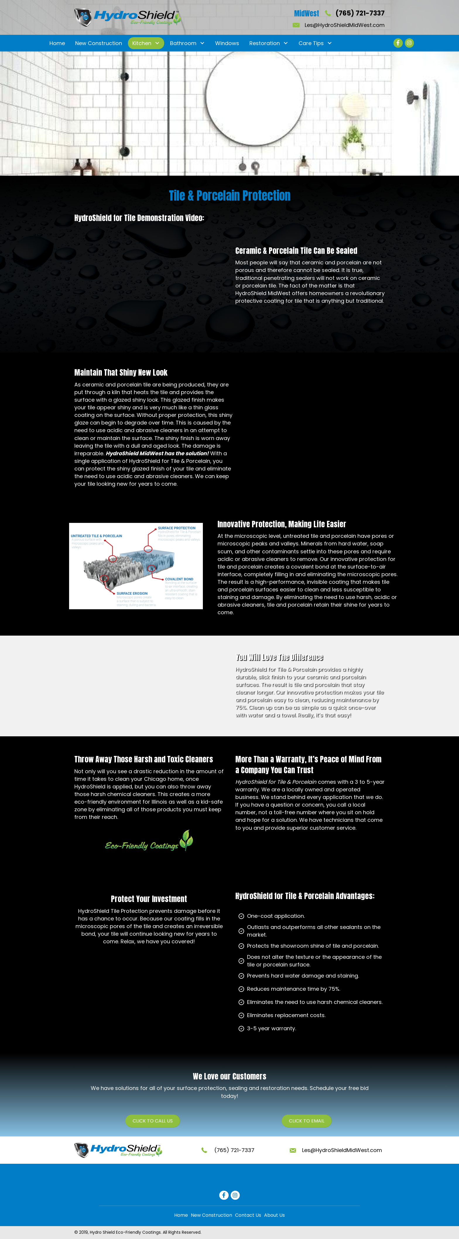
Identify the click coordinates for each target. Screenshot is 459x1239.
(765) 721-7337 (360, 13)
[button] (157, 43)
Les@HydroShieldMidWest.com (345, 25)
